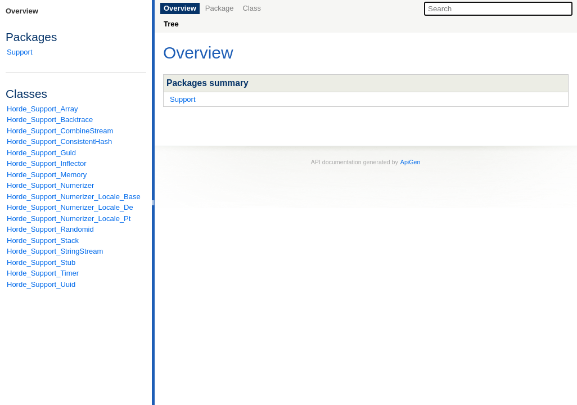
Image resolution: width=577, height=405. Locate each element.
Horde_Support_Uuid (41, 284)
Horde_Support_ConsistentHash (59, 141)
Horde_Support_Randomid (50, 229)
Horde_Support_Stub (41, 262)
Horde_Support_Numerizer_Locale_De (70, 207)
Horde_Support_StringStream (55, 251)
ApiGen (410, 162)
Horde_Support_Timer (43, 273)
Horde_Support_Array (42, 109)
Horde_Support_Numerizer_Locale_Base (74, 196)
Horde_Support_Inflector (47, 163)
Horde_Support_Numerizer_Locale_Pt (68, 218)
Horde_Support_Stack (43, 240)
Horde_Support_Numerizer (50, 185)
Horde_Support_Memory (47, 174)
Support (20, 52)
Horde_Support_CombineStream (60, 131)
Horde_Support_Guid (41, 152)
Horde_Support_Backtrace (50, 119)
